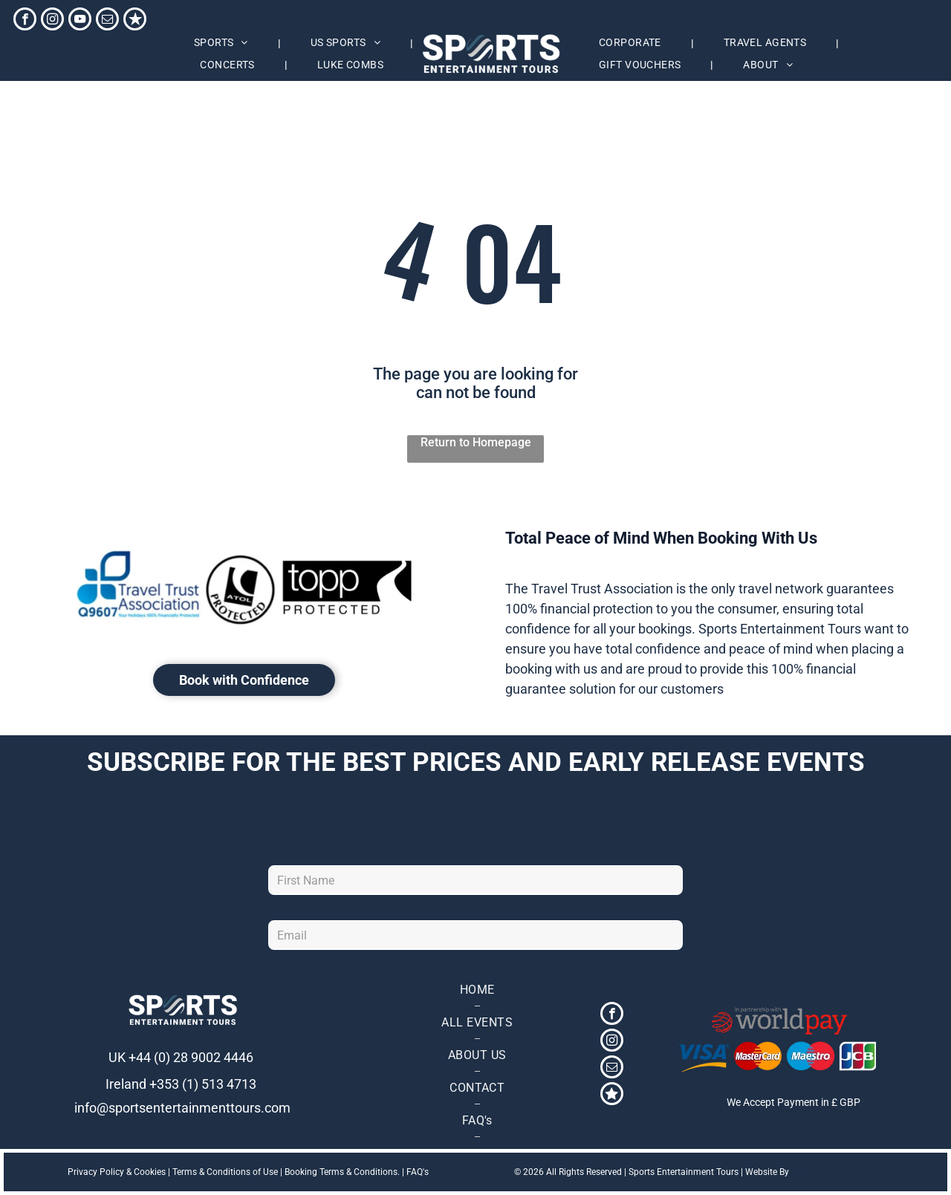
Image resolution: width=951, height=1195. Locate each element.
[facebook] (24, 20)
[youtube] (79, 20)
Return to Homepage (476, 442)
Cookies (150, 1172)
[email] (107, 20)
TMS (800, 1172)
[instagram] (52, 20)
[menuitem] (222, 43)
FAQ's (417, 1172)
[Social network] (134, 20)
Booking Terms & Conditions (341, 1172)
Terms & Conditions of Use (225, 1172)
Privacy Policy (96, 1172)
